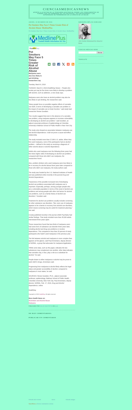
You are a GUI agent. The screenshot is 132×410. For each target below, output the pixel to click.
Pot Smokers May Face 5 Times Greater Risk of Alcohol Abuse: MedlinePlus (51, 31)
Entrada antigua (70, 399)
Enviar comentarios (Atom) (45, 404)
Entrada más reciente (35, 399)
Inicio (53, 399)
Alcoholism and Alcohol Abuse (39, 301)
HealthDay (42, 294)
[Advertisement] (46, 382)
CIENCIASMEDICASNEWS (66, 9)
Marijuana (32, 303)
